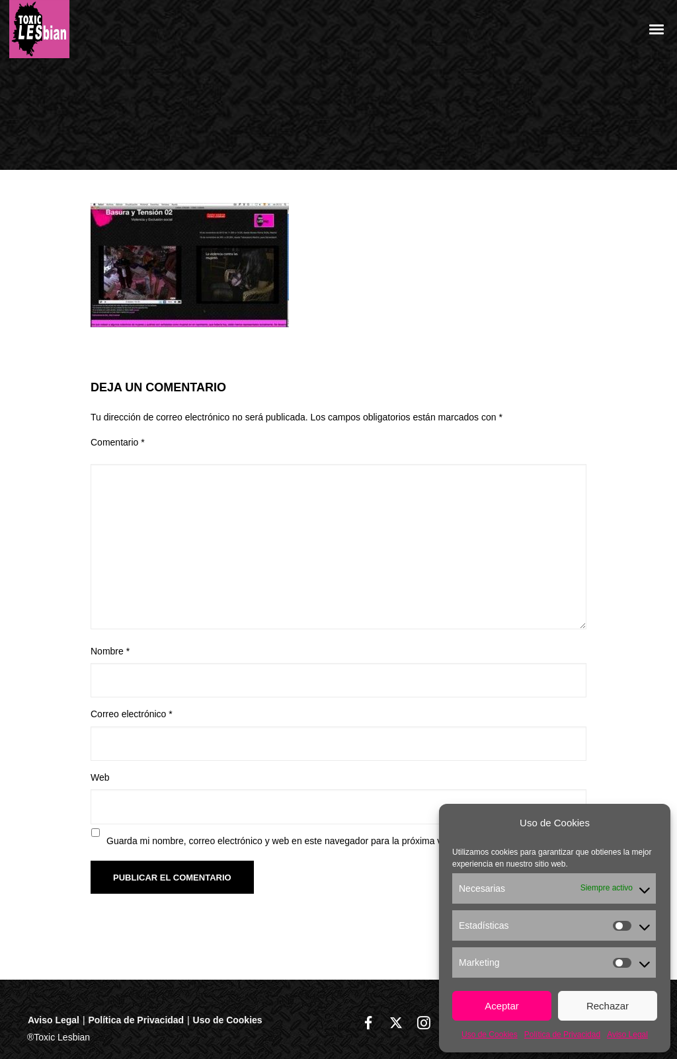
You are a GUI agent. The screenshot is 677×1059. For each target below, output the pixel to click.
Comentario (118, 442)
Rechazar (607, 1005)
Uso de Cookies (489, 1034)
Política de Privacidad (562, 1034)
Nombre (110, 651)
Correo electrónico (132, 714)
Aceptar (502, 1005)
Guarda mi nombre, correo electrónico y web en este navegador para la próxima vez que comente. (308, 841)
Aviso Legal (627, 1034)
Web (100, 777)
